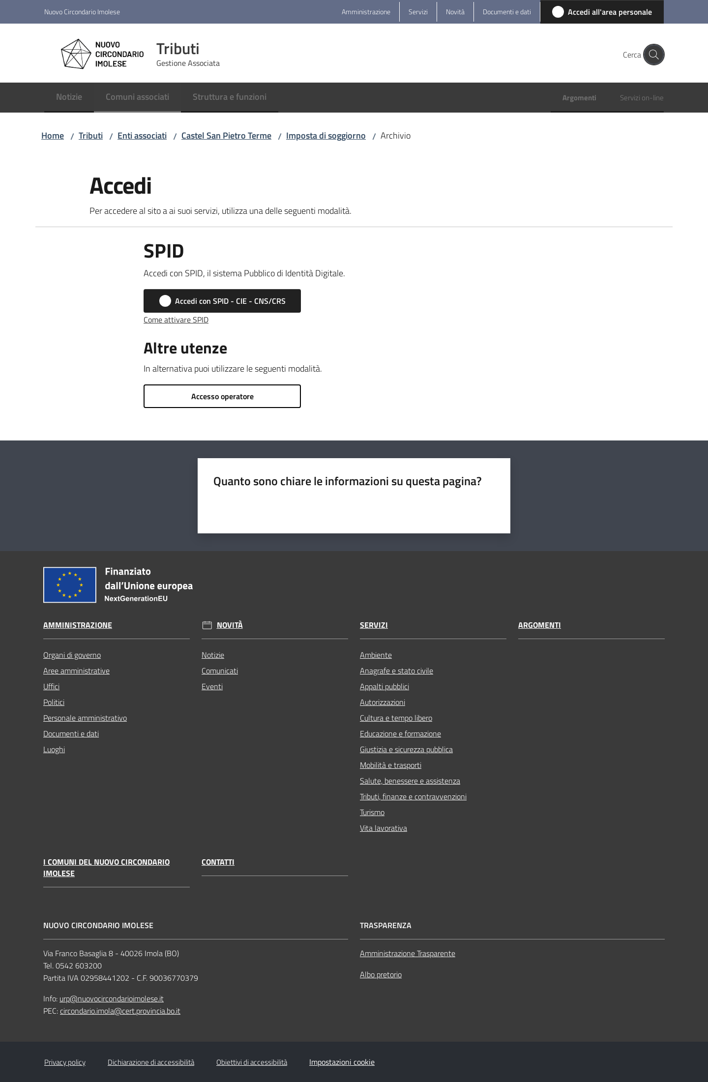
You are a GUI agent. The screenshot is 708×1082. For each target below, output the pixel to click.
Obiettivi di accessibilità (251, 1062)
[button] (652, 54)
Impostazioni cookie (342, 1062)
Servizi (374, 625)
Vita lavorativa (383, 828)
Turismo (372, 812)
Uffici (51, 686)
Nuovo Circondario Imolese (82, 11)
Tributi (91, 135)
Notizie (213, 655)
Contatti (218, 862)
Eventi (212, 686)
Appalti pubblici (384, 686)
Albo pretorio (381, 974)
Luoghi (54, 749)
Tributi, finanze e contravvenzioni (413, 796)
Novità (230, 625)
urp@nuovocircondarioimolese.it (111, 998)
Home (52, 135)
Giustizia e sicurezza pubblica (406, 749)
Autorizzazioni (382, 702)
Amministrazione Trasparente (407, 953)
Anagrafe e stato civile (396, 670)
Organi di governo (72, 655)
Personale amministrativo (85, 718)
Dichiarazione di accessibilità (151, 1062)
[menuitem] (69, 98)
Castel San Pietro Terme (226, 135)
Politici (53, 702)
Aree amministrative (76, 670)
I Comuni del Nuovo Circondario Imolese (106, 867)
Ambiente (376, 655)
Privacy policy (65, 1062)
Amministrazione (77, 625)
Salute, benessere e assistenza (410, 781)
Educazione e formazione (400, 733)
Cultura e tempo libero (396, 718)
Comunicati (220, 670)
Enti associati (142, 135)
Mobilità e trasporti (390, 765)
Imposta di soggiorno (326, 135)
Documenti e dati (71, 733)
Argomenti (539, 625)
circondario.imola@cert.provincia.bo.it (120, 1011)
